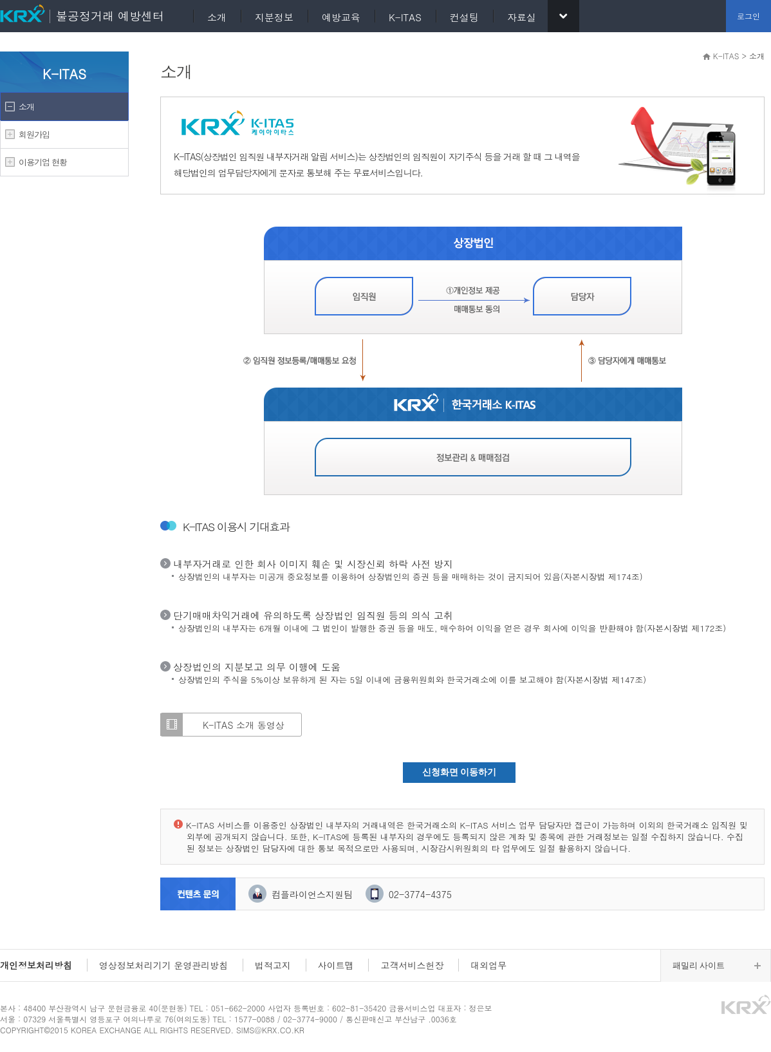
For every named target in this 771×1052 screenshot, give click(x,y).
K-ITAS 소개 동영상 (243, 725)
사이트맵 (336, 965)
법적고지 (273, 965)
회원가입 (34, 134)
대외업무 (488, 965)
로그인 (748, 15)
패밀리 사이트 (699, 965)
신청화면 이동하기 (459, 772)
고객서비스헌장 (411, 965)
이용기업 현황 (43, 162)
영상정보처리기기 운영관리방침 (163, 965)
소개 (26, 106)
